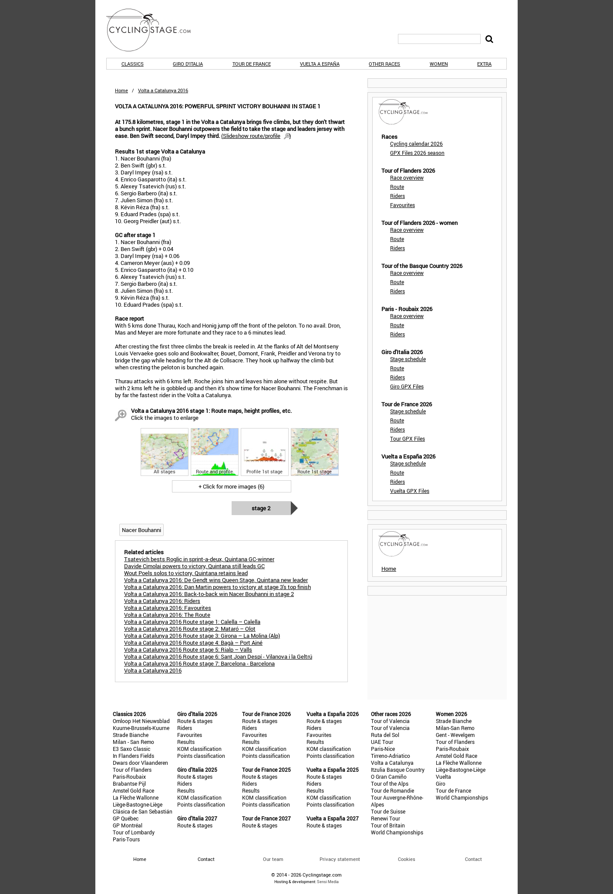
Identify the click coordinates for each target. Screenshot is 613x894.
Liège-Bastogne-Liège (137, 804)
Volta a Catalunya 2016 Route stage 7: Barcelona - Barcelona (199, 663)
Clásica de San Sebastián (142, 811)
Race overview (407, 177)
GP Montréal (127, 825)
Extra (484, 63)
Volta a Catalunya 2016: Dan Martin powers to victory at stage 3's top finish (217, 587)
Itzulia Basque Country (397, 769)
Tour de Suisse (388, 811)
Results (186, 741)
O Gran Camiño (389, 776)
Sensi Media (328, 881)
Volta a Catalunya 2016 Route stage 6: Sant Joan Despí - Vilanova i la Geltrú (218, 656)
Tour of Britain (388, 825)
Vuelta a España (320, 63)
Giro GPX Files (407, 386)
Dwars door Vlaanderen (140, 762)
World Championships (397, 832)
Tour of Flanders (132, 769)
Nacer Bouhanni (141, 530)
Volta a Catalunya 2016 (153, 670)
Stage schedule (408, 358)
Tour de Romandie (392, 790)
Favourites (402, 204)
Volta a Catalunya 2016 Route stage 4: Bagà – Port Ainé (193, 642)
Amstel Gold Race (133, 790)
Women (439, 63)
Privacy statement (340, 859)
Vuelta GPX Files (409, 490)
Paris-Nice (383, 748)
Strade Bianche (130, 734)
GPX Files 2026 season (417, 152)
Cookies (406, 859)
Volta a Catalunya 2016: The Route (167, 615)
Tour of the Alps (389, 783)
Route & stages (194, 720)
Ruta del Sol (385, 734)
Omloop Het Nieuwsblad (141, 720)
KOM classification (199, 748)
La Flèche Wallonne (135, 797)
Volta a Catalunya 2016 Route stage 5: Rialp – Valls (188, 649)
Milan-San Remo (455, 727)
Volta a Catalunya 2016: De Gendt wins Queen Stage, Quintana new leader (216, 580)
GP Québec (125, 818)
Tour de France (251, 63)
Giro (440, 783)
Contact (473, 859)
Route (397, 186)
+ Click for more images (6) (231, 486)
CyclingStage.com (154, 30)
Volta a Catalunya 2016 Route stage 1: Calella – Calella (192, 622)
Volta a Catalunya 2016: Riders (162, 601)
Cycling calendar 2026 (416, 143)
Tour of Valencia (390, 720)
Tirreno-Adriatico (390, 755)
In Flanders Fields (133, 755)
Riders (397, 195)
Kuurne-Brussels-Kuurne (141, 727)
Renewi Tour (385, 818)
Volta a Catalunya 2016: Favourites (167, 608)
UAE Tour (382, 741)
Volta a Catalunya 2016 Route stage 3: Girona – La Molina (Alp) (202, 636)
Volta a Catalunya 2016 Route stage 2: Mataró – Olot (190, 629)
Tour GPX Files (407, 438)
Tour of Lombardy (134, 832)
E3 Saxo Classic (131, 748)
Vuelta (443, 776)
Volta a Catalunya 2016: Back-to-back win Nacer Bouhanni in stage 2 (209, 594)
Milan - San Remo (133, 741)
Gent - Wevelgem (455, 734)
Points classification (201, 755)
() (256, 136)
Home (121, 90)
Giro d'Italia (188, 63)
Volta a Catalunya (392, 762)
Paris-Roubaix (129, 776)
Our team (273, 859)
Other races (384, 63)
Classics (132, 63)
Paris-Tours (126, 839)
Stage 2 (261, 508)
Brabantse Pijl (129, 783)
